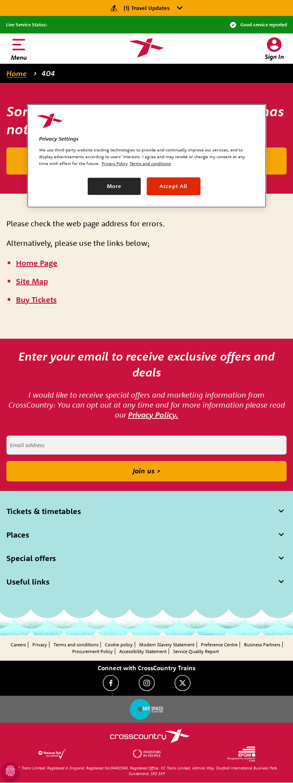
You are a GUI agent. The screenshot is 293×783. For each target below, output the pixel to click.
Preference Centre (219, 645)
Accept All (173, 186)
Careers (18, 645)
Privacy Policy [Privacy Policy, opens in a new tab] (115, 164)
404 (48, 73)
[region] (146, 156)
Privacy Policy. (153, 415)
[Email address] (146, 445)
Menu (19, 57)
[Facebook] (111, 683)
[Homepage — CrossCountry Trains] (146, 47)
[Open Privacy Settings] (10, 771)
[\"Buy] (36, 299)
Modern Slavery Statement (167, 645)
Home (16, 73)
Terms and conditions (75, 645)
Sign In (274, 57)
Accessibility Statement (143, 651)
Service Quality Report (196, 651)
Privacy (39, 645)
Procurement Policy (92, 651)
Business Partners (262, 645)
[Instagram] (147, 683)
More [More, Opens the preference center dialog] (114, 186)
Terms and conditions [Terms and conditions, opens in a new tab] (150, 164)
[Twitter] (183, 683)
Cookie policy (119, 645)
